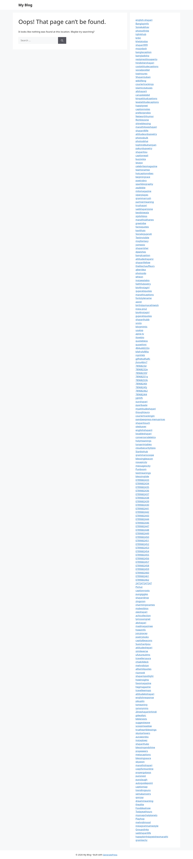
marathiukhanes (145, 219)
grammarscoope (145, 455)
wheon (139, 276)
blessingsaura (143, 758)
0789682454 (142, 551)
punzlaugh (141, 779)
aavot (139, 301)
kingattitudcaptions (146, 98)
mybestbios (142, 608)
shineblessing (143, 123)
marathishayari (144, 765)
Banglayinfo (142, 23)
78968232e (142, 369)
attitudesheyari (144, 647)
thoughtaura (143, 412)
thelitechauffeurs (145, 266)
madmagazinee (144, 626)
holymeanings (143, 440)
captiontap (142, 786)
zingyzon (140, 601)
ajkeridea (141, 269)
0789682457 (142, 562)
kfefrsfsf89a (142, 351)
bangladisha (142, 55)
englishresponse (145, 697)
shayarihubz (142, 743)
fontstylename (144, 298)
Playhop (140, 818)
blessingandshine (145, 747)
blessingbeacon (144, 458)
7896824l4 (141, 394)
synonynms (142, 708)
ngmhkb (140, 355)
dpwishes (141, 251)
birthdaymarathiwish (147, 305)
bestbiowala (142, 212)
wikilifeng (141, 80)
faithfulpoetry (143, 283)
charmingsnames (145, 604)
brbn (138, 37)
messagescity (143, 465)
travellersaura (143, 658)
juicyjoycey (141, 633)
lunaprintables (144, 444)
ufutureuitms (143, 654)
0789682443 (142, 515)
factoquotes (142, 226)
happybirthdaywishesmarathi (152, 836)
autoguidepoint (144, 783)
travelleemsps (143, 690)
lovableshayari (144, 433)
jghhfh (139, 398)
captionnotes (143, 109)
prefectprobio (143, 112)
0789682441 (142, 508)
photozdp (141, 273)
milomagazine (143, 191)
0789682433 (142, 480)
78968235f (141, 373)
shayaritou (141, 152)
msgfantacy (142, 241)
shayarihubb (142, 319)
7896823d (141, 365)
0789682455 (142, 554)
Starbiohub (142, 451)
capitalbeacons (144, 640)
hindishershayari (145, 62)
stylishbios (141, 216)
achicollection (143, 615)
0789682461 (142, 576)
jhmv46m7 (141, 362)
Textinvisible (142, 237)
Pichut (139, 587)
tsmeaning (141, 704)
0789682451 (142, 540)
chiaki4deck (142, 661)
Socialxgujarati (144, 233)
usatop (139, 330)
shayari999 (142, 45)
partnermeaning (145, 201)
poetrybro (141, 180)
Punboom (141, 469)
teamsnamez (143, 169)
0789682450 (142, 537)
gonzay (139, 797)
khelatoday (142, 41)
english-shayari (144, 20)
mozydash (141, 48)
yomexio (140, 244)
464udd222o (142, 348)
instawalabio (143, 280)
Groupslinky (142, 829)
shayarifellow (143, 262)
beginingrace (143, 176)
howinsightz (142, 679)
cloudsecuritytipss (146, 447)
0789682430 (142, 504)
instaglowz (141, 740)
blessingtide (142, 476)
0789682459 (142, 569)
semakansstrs (143, 793)
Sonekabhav (142, 27)
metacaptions (143, 754)
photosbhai (142, 141)
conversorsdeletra (146, 437)
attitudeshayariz (145, 259)
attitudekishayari (145, 694)
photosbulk (142, 137)
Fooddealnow (143, 808)
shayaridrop (142, 597)
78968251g (142, 376)
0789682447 (142, 526)
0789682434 (142, 483)
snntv (139, 323)
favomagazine (143, 683)
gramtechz (141, 840)
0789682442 (142, 512)
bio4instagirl (142, 287)
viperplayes (142, 194)
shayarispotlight (145, 676)
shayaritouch (143, 423)
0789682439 (142, 501)
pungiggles (142, 594)
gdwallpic (141, 715)
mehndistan (142, 665)
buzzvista (141, 159)
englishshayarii (144, 430)
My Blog (25, 5)
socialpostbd (143, 69)
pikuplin (140, 701)
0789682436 (142, 490)
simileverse (142, 651)
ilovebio (140, 337)
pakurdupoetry (144, 148)
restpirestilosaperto (146, 59)
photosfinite (142, 30)
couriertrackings (145, 84)
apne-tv (140, 333)
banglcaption (143, 255)
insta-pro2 (141, 308)
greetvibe (141, 223)
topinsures (141, 73)
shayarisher (142, 248)
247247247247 (144, 583)
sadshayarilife (143, 833)
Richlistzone (142, 119)
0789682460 (142, 572)
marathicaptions (145, 294)
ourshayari (142, 401)
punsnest (141, 775)
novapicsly (141, 462)
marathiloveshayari (146, 127)
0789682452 (142, 544)
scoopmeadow (144, 726)
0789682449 (142, 533)
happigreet (142, 105)
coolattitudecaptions (147, 66)
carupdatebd (143, 94)
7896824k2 (142, 390)
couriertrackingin (145, 415)
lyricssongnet (143, 619)
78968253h (142, 380)
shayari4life (142, 130)
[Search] (62, 40)
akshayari (141, 622)
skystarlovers (143, 733)
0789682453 (142, 547)
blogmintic (141, 326)
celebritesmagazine (146, 166)
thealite (140, 804)
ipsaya (139, 162)
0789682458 (142, 565)
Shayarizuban (143, 77)
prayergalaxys (143, 772)
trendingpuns (143, 790)
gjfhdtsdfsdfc (143, 358)
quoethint (141, 344)
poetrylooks (142, 636)
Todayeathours (144, 811)
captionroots (143, 590)
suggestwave (143, 722)
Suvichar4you (143, 644)
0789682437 (142, 494)
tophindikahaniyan (146, 144)
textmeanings (143, 472)
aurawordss (142, 736)
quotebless (142, 340)
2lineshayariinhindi (146, 711)
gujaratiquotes (144, 291)
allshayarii (141, 91)
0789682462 (142, 579)
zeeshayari (141, 611)
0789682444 (142, 519)
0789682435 (142, 487)
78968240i (141, 383)
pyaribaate (141, 405)
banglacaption (143, 52)
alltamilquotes (143, 669)
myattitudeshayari (146, 408)
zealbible (140, 187)
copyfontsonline (144, 768)
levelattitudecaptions (147, 102)
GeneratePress (110, 854)
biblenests (141, 718)
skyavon (140, 761)
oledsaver (141, 426)
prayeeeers (142, 751)
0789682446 (142, 522)
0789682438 (142, 497)
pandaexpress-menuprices (150, 419)
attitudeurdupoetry (146, 134)
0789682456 (142, 558)
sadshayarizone (144, 209)
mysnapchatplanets (146, 815)
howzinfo (141, 629)
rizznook (140, 672)
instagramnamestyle (147, 825)
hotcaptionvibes (144, 173)
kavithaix (140, 230)
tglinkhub (141, 34)
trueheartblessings (146, 729)
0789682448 (142, 530)
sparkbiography (144, 184)
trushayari (141, 205)
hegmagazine (143, 686)
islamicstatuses (144, 87)
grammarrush (143, 198)
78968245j (141, 387)
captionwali (142, 155)
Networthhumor (145, 116)
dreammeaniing (144, 801)
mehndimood (143, 822)
